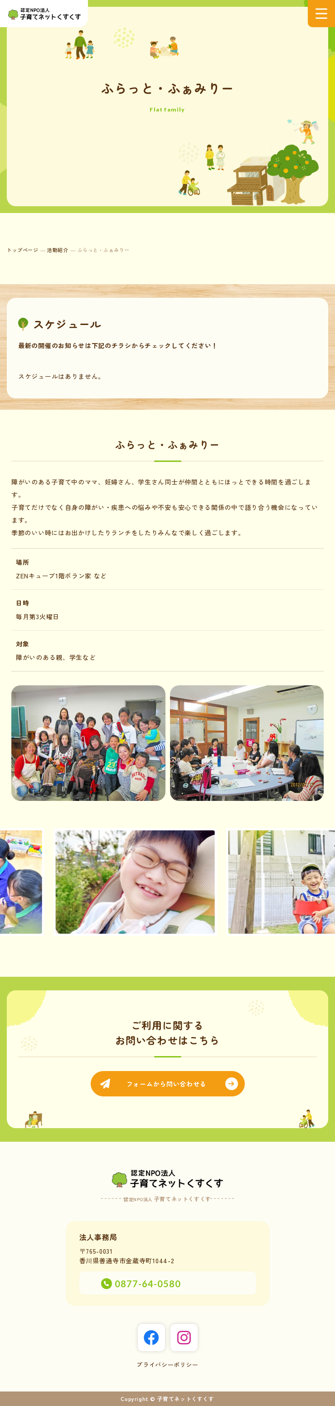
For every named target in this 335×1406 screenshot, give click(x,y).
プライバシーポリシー (167, 1364)
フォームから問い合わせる (166, 1083)
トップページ (22, 249)
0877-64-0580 (148, 1283)
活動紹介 (57, 249)
